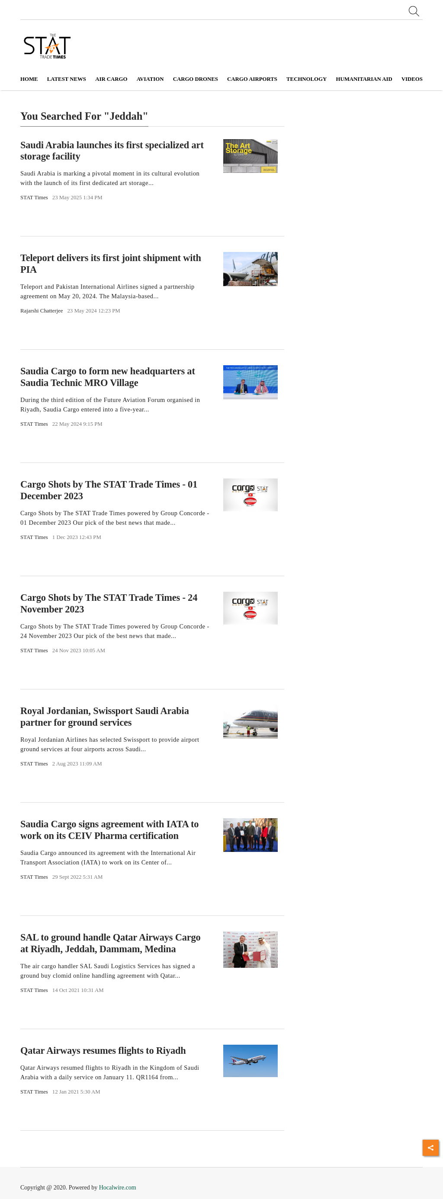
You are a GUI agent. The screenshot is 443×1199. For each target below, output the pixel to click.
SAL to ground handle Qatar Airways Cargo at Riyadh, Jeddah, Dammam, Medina (110, 943)
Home (29, 79)
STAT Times (34, 198)
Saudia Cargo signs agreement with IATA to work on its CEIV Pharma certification (109, 830)
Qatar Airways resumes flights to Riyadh (103, 1050)
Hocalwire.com (117, 1187)
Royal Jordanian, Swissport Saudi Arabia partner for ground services (104, 716)
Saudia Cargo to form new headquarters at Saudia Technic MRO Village (107, 377)
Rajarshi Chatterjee (41, 311)
